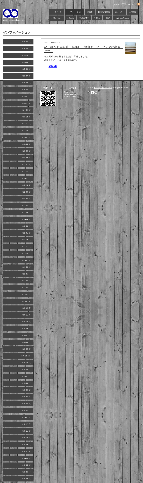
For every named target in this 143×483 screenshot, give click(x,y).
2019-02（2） (27, 410)
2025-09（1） (27, 62)
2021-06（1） (27, 267)
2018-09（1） (27, 445)
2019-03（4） (27, 404)
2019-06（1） (27, 383)
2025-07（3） (27, 76)
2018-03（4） (27, 479)
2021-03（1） (27, 287)
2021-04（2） (27, 281)
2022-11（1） (27, 178)
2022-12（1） (27, 171)
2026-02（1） (27, 48)
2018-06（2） (27, 458)
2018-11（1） (27, 431)
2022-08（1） (27, 192)
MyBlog (97, 18)
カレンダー (119, 12)
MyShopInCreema (122, 18)
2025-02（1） (27, 89)
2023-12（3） (27, 117)
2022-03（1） (27, 226)
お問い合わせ (56, 18)
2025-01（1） (27, 96)
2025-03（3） (27, 83)
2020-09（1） (27, 328)
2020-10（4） (27, 322)
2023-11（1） (27, 124)
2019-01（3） (27, 417)
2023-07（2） (27, 137)
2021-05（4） (27, 274)
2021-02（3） (27, 294)
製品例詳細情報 (104, 12)
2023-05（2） (27, 144)
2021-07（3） (27, 260)
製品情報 (53, 66)
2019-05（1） (27, 390)
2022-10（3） (27, 185)
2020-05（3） (27, 349)
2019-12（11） (26, 356)
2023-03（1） (27, 151)
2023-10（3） (27, 130)
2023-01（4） (27, 165)
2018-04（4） (27, 472)
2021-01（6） (27, 301)
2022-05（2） (27, 212)
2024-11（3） (27, 103)
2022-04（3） (27, 219)
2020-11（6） (27, 315)
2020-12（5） (27, 308)
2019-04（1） (27, 397)
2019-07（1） (27, 376)
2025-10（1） (27, 55)
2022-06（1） (27, 206)
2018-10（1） (27, 438)
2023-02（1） (27, 158)
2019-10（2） (27, 363)
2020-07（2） (27, 335)
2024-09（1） (27, 110)
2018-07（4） (27, 451)
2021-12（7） (27, 240)
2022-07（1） (27, 199)
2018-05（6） (27, 465)
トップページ (56, 12)
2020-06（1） (27, 342)
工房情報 (132, 12)
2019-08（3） (27, 369)
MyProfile (70, 18)
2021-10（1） (27, 253)
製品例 (89, 12)
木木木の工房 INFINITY (103, 88)
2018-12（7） (27, 424)
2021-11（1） (27, 246)
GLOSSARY (84, 18)
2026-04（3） (27, 42)
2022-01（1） (27, 233)
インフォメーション (74, 12)
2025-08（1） (27, 69)
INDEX (107, 18)
